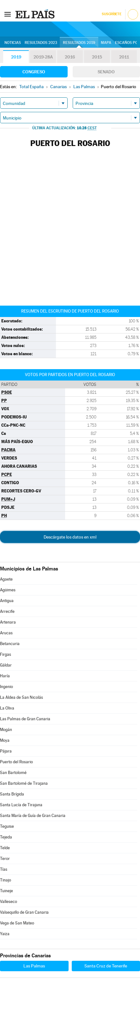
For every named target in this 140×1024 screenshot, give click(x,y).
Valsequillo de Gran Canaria (24, 912)
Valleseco (8, 901)
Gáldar (6, 665)
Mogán (6, 729)
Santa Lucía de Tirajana (21, 804)
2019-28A (43, 56)
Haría (5, 676)
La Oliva (7, 708)
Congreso (33, 71)
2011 (124, 56)
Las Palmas (34, 965)
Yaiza (4, 933)
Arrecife (7, 611)
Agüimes (7, 590)
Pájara (6, 751)
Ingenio (6, 686)
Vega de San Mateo (17, 923)
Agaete (6, 579)
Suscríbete (111, 14)
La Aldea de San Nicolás (21, 697)
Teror (5, 858)
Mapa (106, 42)
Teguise (7, 826)
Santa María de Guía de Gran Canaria (32, 815)
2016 (70, 56)
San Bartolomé (13, 772)
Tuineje (6, 890)
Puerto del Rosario (16, 761)
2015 (97, 56)
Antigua (7, 600)
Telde (5, 847)
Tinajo (5, 880)
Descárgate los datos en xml (70, 536)
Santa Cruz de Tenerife (105, 965)
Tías (3, 869)
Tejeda (6, 837)
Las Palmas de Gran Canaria (25, 718)
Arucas (6, 633)
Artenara (8, 622)
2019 (16, 56)
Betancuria (10, 643)
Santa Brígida (12, 794)
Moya (4, 740)
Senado (106, 71)
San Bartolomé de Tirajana (24, 783)
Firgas (5, 654)
